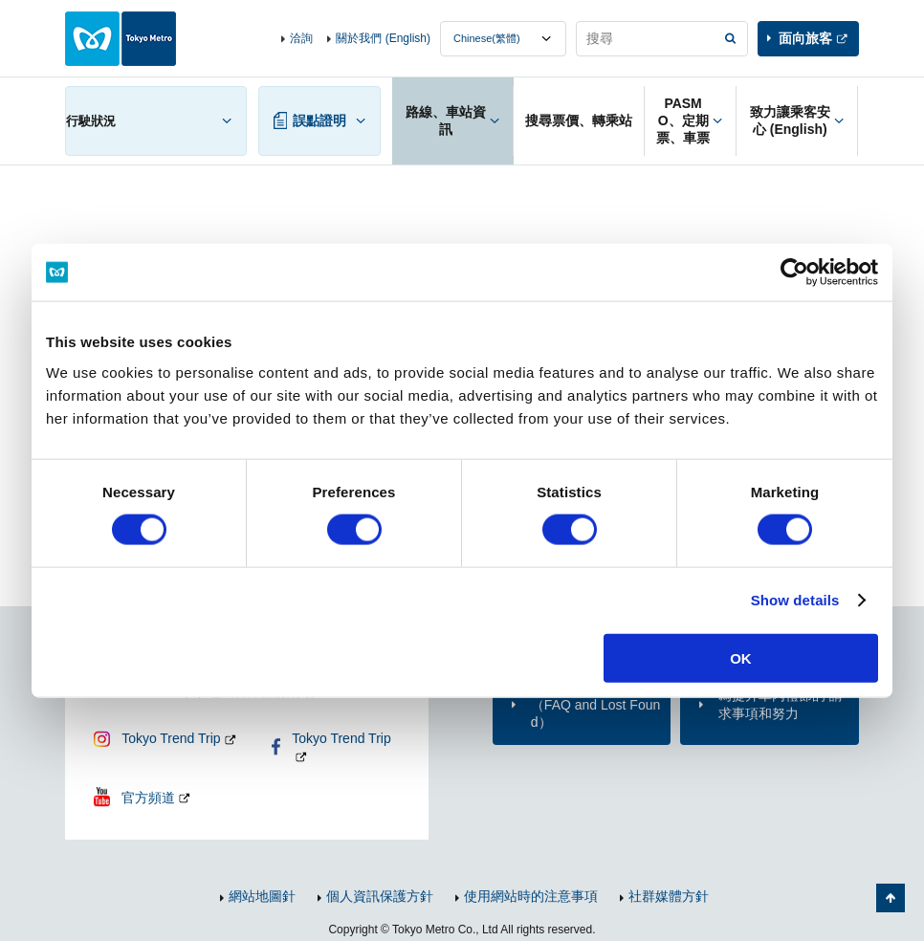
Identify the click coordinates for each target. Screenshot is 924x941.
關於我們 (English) (383, 38)
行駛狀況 (91, 121)
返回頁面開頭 (890, 898)
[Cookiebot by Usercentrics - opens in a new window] (794, 272)
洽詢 (301, 38)
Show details (795, 600)
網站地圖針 (262, 896)
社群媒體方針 (668, 896)
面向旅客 (805, 38)
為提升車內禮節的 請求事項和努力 (780, 704)
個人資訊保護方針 (379, 896)
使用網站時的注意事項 (531, 896)
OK (741, 657)
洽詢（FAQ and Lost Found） (595, 704)
